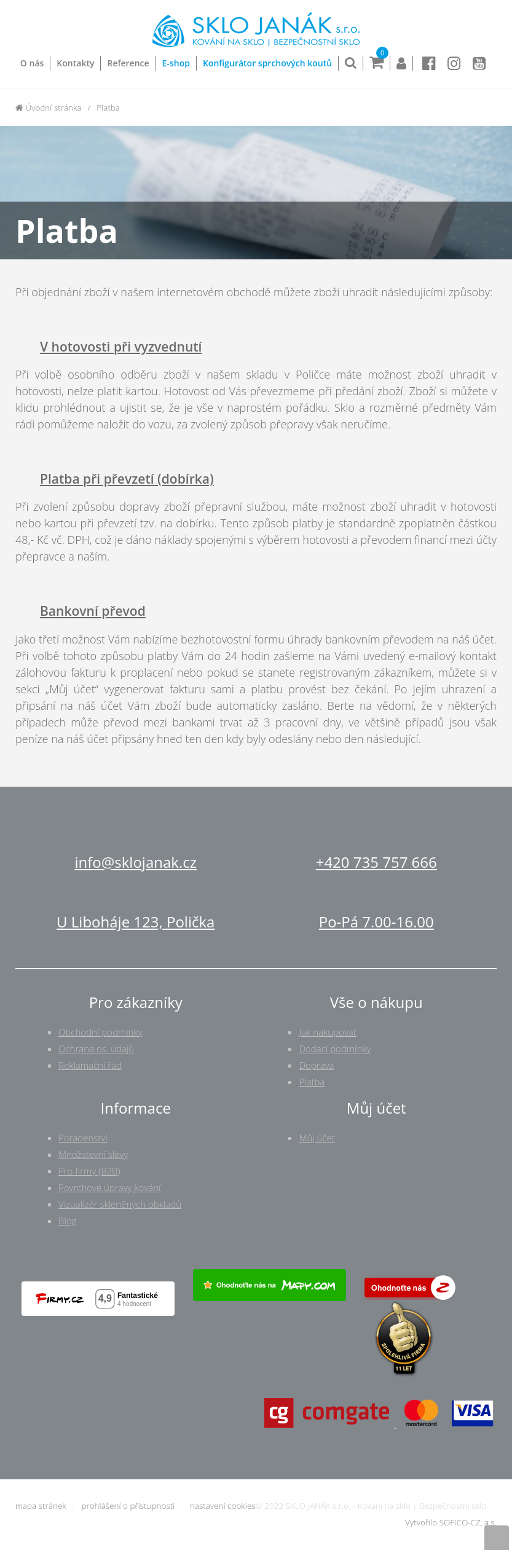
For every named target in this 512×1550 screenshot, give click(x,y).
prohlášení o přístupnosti (128, 1505)
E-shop (176, 63)
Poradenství (83, 1137)
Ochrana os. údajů (96, 1048)
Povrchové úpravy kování (109, 1187)
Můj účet (316, 1137)
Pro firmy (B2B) (89, 1171)
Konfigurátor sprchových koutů (267, 63)
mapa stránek (40, 1505)
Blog (67, 1220)
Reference (128, 63)
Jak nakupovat (327, 1032)
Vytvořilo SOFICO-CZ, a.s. (451, 1522)
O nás (32, 63)
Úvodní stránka (48, 107)
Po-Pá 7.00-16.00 (376, 921)
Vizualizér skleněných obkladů (119, 1204)
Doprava (316, 1065)
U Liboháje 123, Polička (136, 921)
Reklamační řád (90, 1065)
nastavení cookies (223, 1505)
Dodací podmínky (335, 1048)
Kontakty (75, 63)
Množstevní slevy (93, 1154)
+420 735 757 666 (376, 862)
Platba (312, 1082)
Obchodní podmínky (100, 1032)
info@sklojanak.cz (136, 862)
